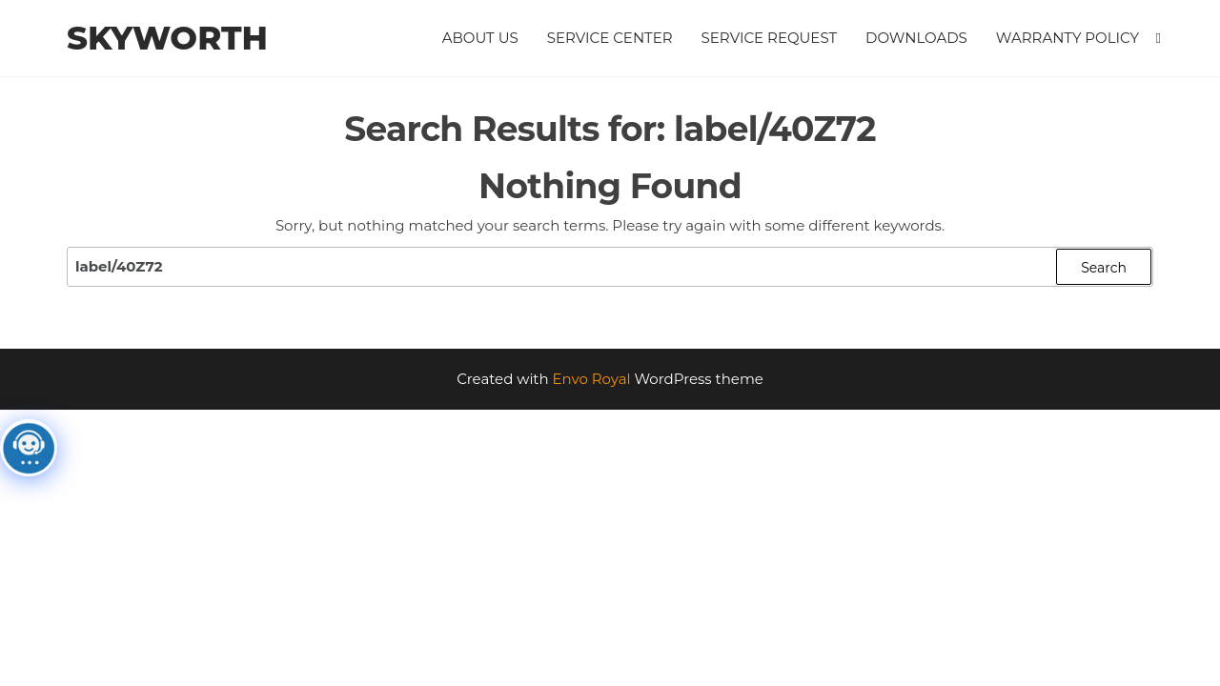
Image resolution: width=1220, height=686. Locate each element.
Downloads (916, 38)
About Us (480, 38)
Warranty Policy (1067, 38)
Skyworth (167, 38)
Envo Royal (592, 379)
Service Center (610, 38)
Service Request (770, 38)
